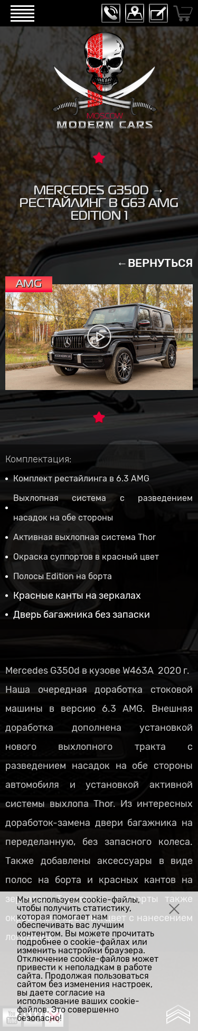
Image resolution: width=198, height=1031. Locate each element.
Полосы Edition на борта (62, 576)
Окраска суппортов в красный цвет (86, 557)
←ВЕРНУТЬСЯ (155, 262)
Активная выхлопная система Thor (84, 537)
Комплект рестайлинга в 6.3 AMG (81, 478)
